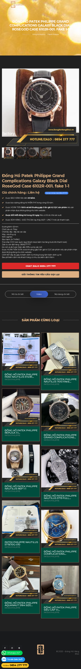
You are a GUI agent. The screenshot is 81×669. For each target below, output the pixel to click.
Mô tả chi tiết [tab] (18, 294)
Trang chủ (26, 34)
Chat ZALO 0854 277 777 (41, 266)
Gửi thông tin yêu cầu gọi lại (41, 274)
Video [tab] (39, 294)
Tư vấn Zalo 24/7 (14, 659)
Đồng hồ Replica (39, 34)
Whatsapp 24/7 (13, 653)
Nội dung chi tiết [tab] (62, 294)
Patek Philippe (53, 34)
